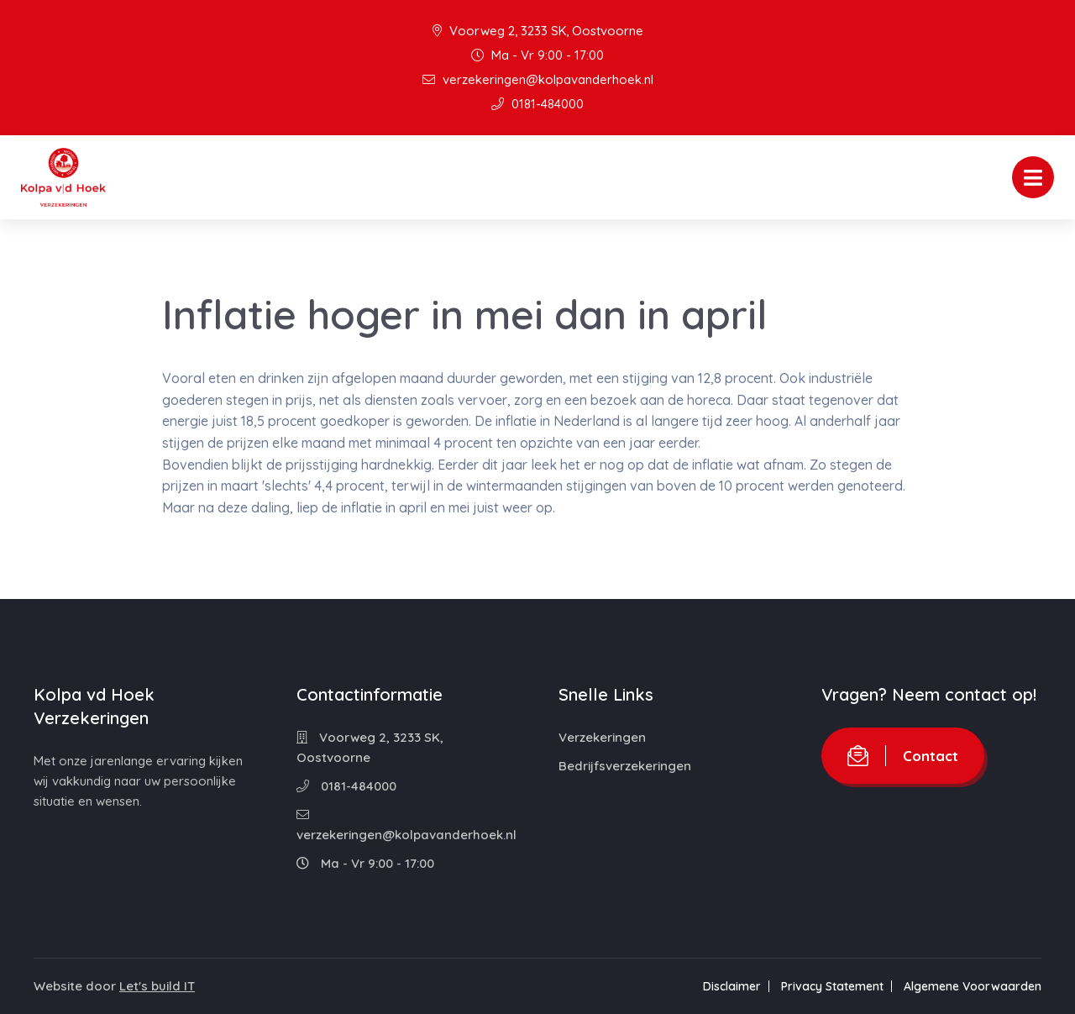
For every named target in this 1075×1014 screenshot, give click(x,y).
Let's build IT (157, 986)
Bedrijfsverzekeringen (624, 766)
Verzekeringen (602, 737)
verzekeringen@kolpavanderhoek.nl (537, 79)
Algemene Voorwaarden (972, 986)
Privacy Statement (832, 986)
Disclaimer (732, 986)
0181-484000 (537, 104)
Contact (902, 755)
